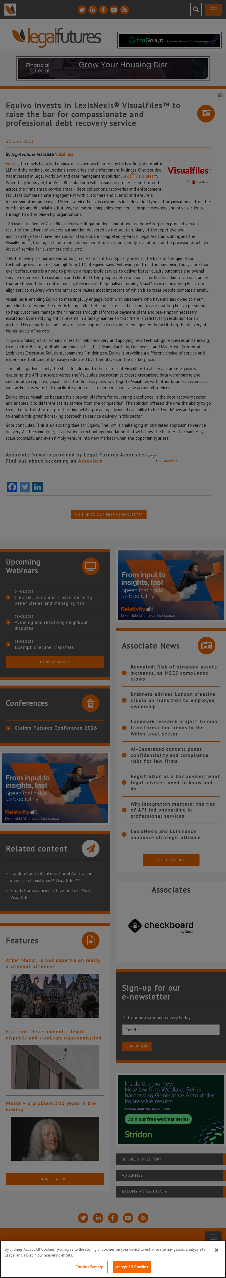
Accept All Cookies (132, 1266)
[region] (113, 1259)
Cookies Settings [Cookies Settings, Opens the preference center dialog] (89, 1266)
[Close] (216, 1250)
